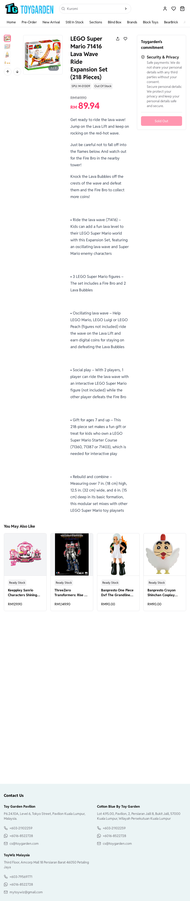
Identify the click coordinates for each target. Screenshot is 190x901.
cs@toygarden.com (24, 843)
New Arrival (51, 22)
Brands (132, 22)
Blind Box (114, 22)
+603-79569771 (21, 877)
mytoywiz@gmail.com (26, 892)
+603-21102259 (21, 828)
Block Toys (150, 22)
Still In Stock (75, 22)
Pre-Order (29, 22)
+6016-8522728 (21, 836)
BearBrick (171, 22)
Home (11, 22)
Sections (95, 22)
